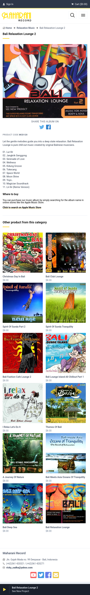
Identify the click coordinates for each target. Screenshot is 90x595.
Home (9, 28)
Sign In (8, 4)
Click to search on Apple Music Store (22, 207)
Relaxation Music (26, 28)
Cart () (79, 4)
